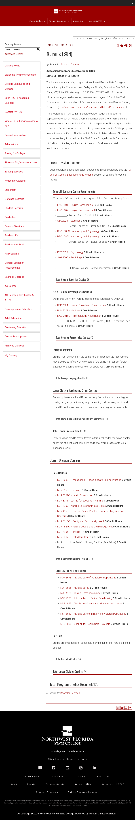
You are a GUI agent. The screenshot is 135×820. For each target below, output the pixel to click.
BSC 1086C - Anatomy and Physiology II (79, 236)
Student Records (14, 208)
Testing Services (14, 171)
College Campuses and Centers (17, 86)
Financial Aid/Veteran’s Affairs (21, 162)
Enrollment (10, 189)
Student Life (11, 235)
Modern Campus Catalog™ (103, 813)
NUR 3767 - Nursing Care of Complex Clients (81, 505)
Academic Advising (15, 180)
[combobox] (104, 38)
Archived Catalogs (14, 345)
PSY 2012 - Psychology (70, 252)
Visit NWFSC (33, 776)
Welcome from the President (20, 74)
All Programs (12, 253)
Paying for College (15, 153)
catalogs (25, 813)
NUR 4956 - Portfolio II (69, 531)
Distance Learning (14, 199)
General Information (15, 135)
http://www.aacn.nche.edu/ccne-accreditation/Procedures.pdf (92, 107)
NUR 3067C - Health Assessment (75, 495)
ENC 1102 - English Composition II (76, 210)
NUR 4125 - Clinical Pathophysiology (80, 593)
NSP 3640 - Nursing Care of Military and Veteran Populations (93, 613)
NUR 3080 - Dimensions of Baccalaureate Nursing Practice (89, 479)
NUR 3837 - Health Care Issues (74, 537)
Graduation (10, 217)
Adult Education (13, 318)
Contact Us (103, 776)
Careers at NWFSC (112, 784)
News (14, 784)
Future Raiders (36, 21)
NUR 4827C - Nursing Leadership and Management (85, 526)
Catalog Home (12, 65)
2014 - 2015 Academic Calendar (17, 100)
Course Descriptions (16, 336)
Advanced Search (14, 54)
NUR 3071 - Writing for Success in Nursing (80, 500)
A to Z (82, 776)
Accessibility (83, 784)
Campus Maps (59, 776)
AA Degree (11, 286)
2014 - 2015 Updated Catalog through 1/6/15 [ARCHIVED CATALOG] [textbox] (103, 38)
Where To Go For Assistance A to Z (21, 123)
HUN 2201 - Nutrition (68, 310)
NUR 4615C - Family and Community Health (81, 521)
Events (31, 784)
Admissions (11, 144)
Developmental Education (18, 309)
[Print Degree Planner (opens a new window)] (117, 45)
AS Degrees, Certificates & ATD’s (19, 298)
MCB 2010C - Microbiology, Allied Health (79, 315)
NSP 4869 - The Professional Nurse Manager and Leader (91, 603)
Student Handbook (15, 244)
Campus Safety (55, 784)
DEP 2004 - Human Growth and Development (81, 305)
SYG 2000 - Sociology (69, 257)
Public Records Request (83, 792)
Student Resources (57, 21)
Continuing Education (16, 327)
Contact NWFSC (13, 111)
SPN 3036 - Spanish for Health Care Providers (85, 623)
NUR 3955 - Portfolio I (69, 490)
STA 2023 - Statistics (68, 220)
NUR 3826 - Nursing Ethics (74, 587)
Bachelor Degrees (14, 276)
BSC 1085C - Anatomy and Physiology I (79, 231)
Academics (78, 21)
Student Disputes (47, 792)
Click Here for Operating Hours (67, 759)
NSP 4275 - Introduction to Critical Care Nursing (86, 598)
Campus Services (14, 226)
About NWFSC (95, 21)
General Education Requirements (14, 265)
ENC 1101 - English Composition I (75, 205)
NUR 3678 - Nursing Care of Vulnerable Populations (88, 577)
